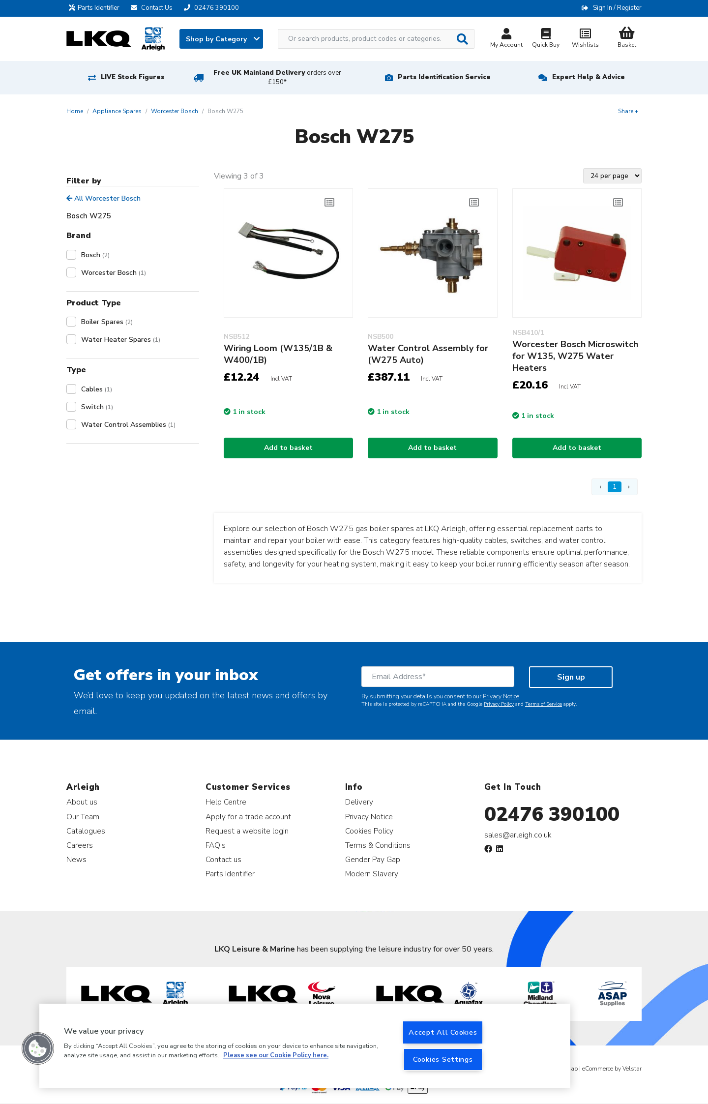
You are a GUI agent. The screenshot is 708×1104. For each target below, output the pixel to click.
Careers (79, 845)
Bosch (95, 255)
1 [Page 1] (615, 486)
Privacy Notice (501, 696)
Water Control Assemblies (128, 424)
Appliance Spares (117, 111)
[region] (304, 1046)
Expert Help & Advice (588, 77)
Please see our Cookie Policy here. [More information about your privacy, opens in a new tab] (275, 1055)
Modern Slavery (371, 873)
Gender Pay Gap (372, 859)
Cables (96, 389)
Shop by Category (223, 39)
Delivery (359, 802)
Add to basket (288, 447)
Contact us (223, 859)
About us (81, 802)
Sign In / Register (617, 7)
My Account (506, 39)
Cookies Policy (369, 831)
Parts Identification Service (444, 77)
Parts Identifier (96, 7)
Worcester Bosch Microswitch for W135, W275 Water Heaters (575, 356)
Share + (628, 111)
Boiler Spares (107, 322)
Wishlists (585, 39)
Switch (97, 407)
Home (74, 111)
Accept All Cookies (443, 1032)
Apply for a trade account (248, 816)
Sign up (571, 677)
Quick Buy (546, 39)
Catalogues (85, 831)
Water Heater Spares (120, 339)
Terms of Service (543, 704)
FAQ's (216, 845)
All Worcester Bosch (103, 198)
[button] (38, 1048)
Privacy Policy (499, 704)
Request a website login (247, 831)
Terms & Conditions (378, 845)
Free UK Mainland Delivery (277, 77)
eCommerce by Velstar (612, 1069)
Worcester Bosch (174, 111)
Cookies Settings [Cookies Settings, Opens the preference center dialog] (443, 1059)
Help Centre (226, 802)
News (76, 859)
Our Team (82, 816)
